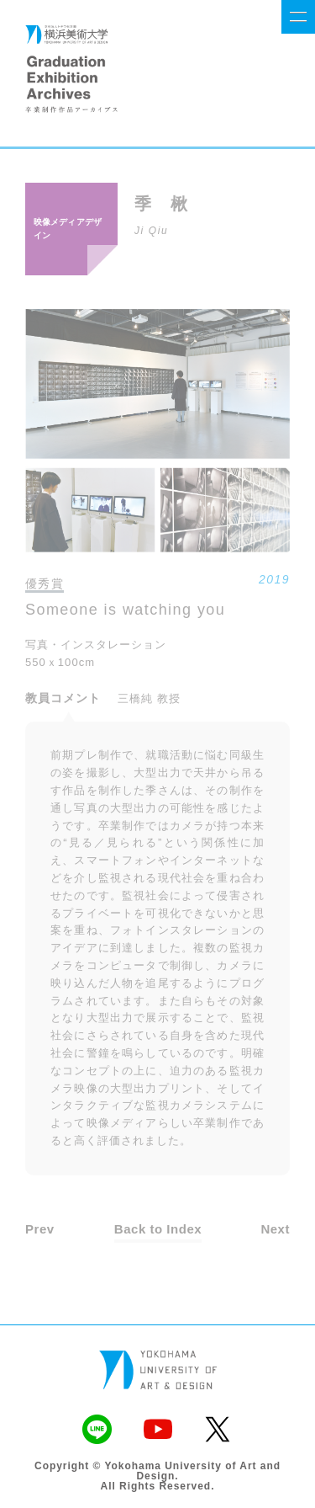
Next (275, 1229)
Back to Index (158, 1229)
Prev (40, 1229)
